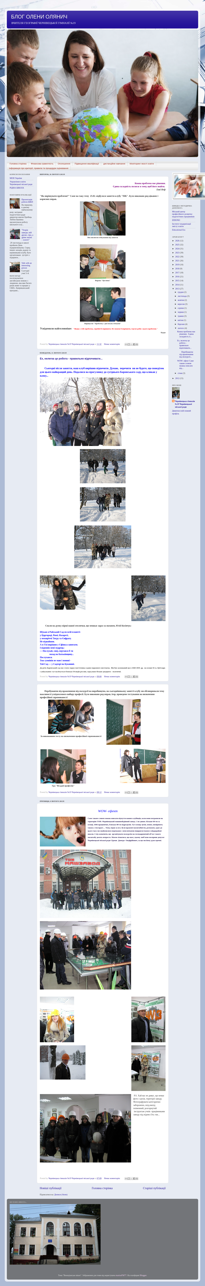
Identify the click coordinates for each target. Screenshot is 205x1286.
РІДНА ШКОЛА (17, 188)
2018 (177, 268)
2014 (177, 285)
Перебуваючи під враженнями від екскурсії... (185, 354)
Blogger (143, 1275)
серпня (181, 308)
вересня (181, 304)
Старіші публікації (154, 1188)
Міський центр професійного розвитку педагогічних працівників (183, 214)
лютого (181, 328)
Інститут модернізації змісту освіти (181, 225)
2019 (177, 264)
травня (181, 316)
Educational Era (178, 230)
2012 (177, 378)
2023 (177, 252)
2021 (177, 260)
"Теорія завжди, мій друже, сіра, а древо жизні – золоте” (27, 235)
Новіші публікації (50, 1188)
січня (180, 373)
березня (181, 324)
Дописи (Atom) (60, 1194)
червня (181, 312)
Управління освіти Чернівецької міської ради (21, 183)
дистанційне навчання (114, 163)
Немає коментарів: (112, 344)
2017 (177, 272)
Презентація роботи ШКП (27, 200)
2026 (177, 241)
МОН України (16, 178)
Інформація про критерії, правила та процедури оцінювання (38, 168)
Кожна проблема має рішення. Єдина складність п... (186, 334)
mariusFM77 (121, 1275)
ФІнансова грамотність (42, 163)
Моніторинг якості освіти (142, 163)
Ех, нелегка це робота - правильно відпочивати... (71, 358)
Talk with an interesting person (27, 265)
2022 (177, 256)
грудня (181, 292)
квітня (181, 320)
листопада (182, 296)
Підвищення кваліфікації (87, 163)
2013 (177, 289)
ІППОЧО (176, 220)
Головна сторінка (18, 163)
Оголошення (64, 163)
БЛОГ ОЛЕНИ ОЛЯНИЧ (39, 17)
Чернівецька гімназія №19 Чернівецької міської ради (185, 404)
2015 (177, 280)
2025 (177, 244)
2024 (177, 248)
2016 (177, 276)
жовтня (181, 300)
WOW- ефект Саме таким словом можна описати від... (185, 364)
